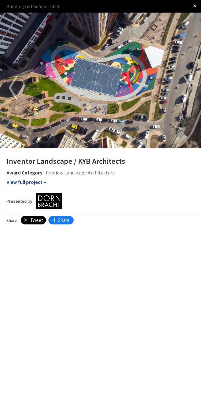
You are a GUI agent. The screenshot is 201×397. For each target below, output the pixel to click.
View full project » (26, 182)
